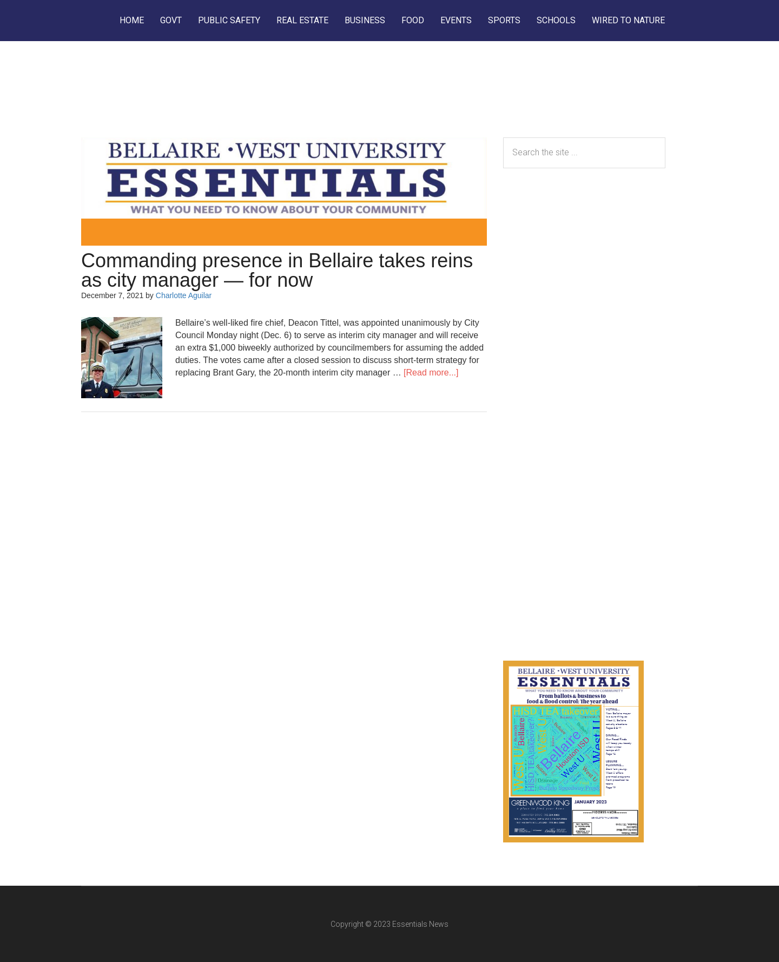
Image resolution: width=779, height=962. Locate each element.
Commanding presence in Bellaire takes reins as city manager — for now (277, 270)
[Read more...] (431, 372)
